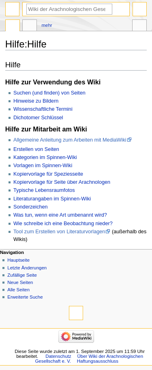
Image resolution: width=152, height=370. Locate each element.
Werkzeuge (139, 26)
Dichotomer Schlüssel (38, 117)
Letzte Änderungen (27, 267)
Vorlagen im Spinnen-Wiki (42, 165)
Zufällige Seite (22, 275)
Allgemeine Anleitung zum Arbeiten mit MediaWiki (69, 140)
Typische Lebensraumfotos (44, 190)
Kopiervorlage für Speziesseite (48, 174)
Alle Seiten (18, 289)
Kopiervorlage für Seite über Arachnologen (61, 182)
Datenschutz (58, 356)
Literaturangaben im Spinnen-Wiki (52, 199)
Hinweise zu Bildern (35, 101)
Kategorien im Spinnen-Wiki (45, 157)
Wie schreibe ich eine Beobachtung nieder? (63, 223)
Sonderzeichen (30, 207)
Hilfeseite (12, 26)
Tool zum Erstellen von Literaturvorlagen (59, 231)
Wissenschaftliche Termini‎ (43, 109)
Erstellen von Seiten (36, 149)
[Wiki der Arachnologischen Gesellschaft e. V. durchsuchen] (69, 9)
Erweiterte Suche (25, 297)
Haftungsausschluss (97, 361)
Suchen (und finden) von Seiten (49, 93)
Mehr (47, 25)
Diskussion (29, 26)
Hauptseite (18, 260)
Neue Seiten (20, 282)
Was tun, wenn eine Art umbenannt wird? (60, 215)
